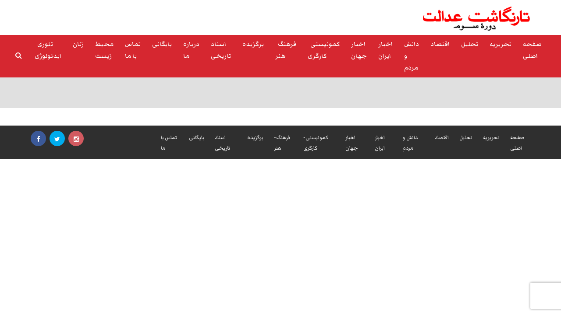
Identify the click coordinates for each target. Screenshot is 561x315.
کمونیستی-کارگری (324, 50)
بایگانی (162, 44)
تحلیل (469, 44)
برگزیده (253, 44)
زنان (78, 44)
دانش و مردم (411, 56)
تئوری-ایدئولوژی (48, 50)
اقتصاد (440, 44)
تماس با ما (133, 50)
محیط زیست (104, 50)
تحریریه (500, 44)
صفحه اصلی (532, 50)
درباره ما (191, 50)
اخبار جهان (359, 50)
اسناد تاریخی (221, 50)
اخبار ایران (385, 50)
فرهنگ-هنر (285, 50)
